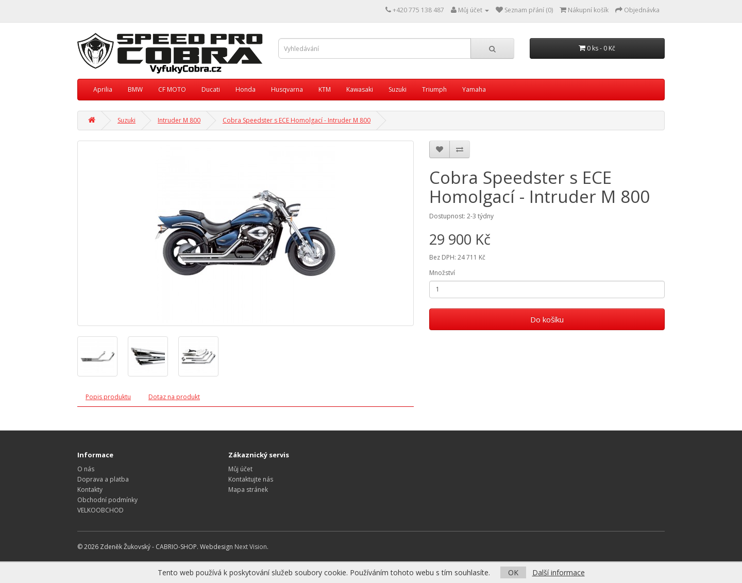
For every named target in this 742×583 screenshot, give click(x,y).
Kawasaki (359, 89)
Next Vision (250, 546)
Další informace (558, 572)
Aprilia (102, 89)
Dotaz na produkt (174, 396)
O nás (85, 469)
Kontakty (90, 489)
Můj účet (240, 469)
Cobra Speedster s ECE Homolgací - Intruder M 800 (296, 120)
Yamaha (474, 89)
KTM (324, 89)
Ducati (210, 89)
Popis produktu (108, 396)
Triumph (434, 89)
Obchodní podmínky (107, 499)
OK (513, 572)
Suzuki (398, 89)
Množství (442, 272)
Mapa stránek (248, 489)
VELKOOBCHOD (100, 510)
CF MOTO (172, 89)
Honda (245, 89)
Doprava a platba (103, 479)
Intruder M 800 (179, 120)
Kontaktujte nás (250, 479)
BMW (135, 89)
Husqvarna (287, 89)
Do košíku (547, 319)
